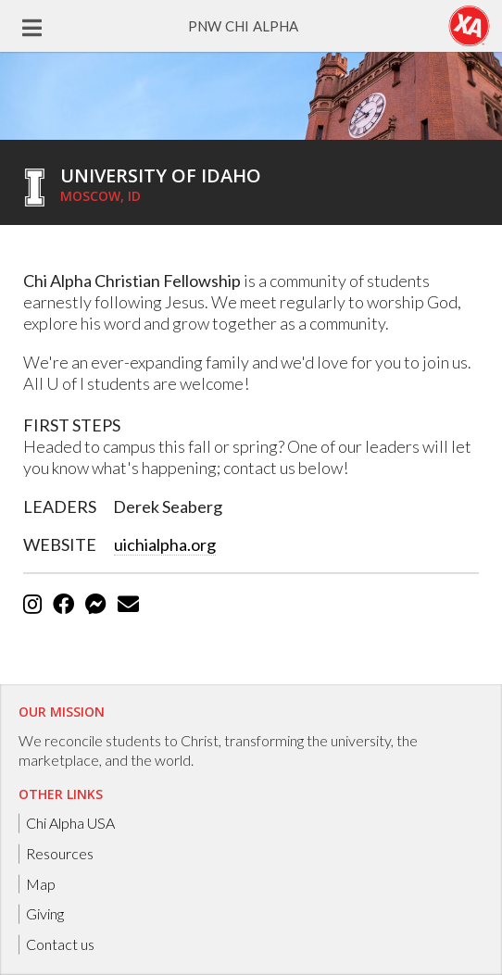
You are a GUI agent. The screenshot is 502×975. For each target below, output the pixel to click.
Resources (60, 852)
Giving (45, 913)
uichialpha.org (165, 544)
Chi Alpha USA (70, 822)
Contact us (60, 944)
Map (41, 883)
